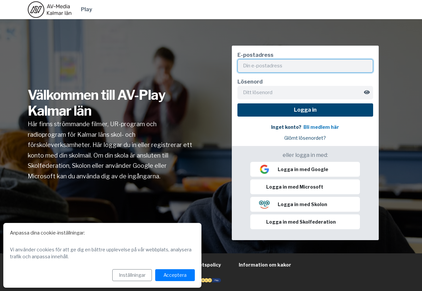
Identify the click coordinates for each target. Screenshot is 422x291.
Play (86, 9)
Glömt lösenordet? (305, 138)
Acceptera (175, 275)
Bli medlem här (321, 127)
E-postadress (255, 55)
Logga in (305, 110)
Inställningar (132, 275)
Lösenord (250, 82)
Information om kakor (265, 265)
